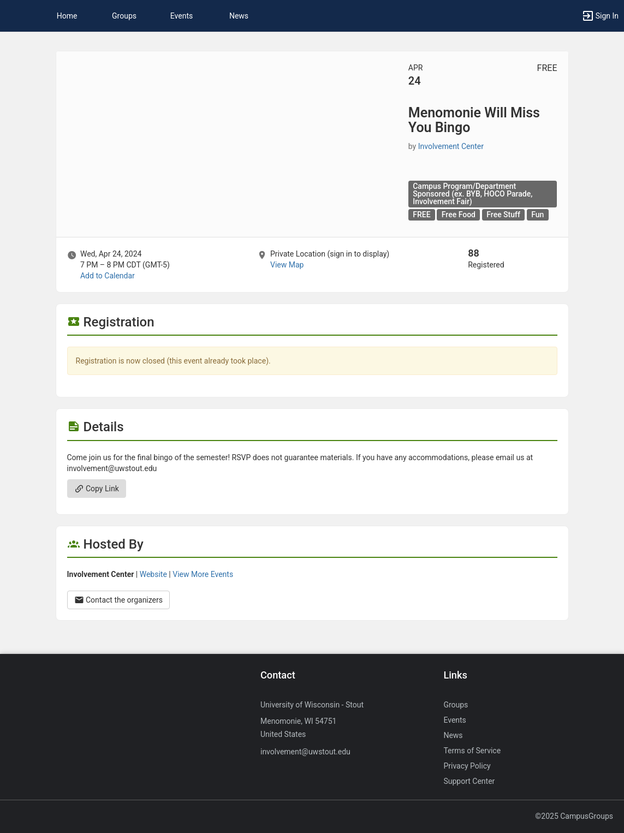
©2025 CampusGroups (574, 816)
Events (181, 15)
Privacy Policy (466, 765)
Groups (124, 15)
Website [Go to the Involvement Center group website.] (153, 574)
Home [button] (67, 15)
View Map (287, 264)
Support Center (469, 781)
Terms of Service (472, 750)
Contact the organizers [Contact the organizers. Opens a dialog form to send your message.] (118, 600)
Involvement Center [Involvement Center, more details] (451, 146)
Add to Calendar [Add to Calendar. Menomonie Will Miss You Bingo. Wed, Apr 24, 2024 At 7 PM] (107, 275)
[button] (13, 15)
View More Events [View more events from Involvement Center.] (203, 574)
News (238, 15)
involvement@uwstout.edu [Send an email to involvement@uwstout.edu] (305, 751)
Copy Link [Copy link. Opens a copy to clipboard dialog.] (96, 488)
